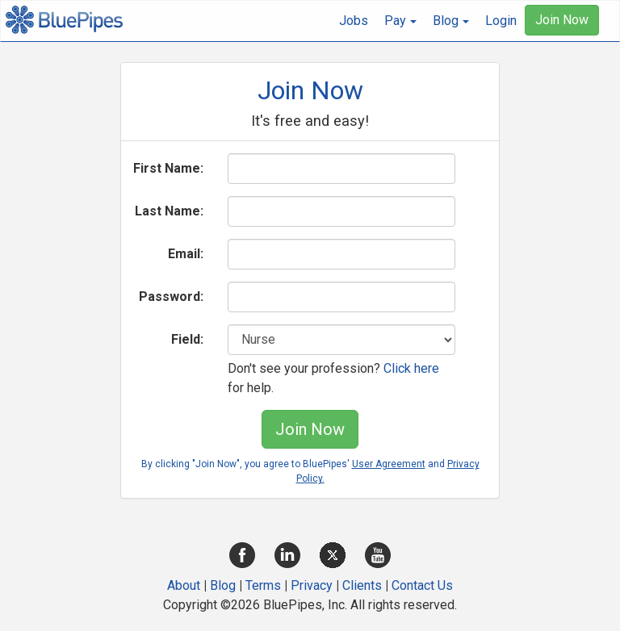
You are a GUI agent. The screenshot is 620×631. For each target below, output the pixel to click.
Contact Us (422, 585)
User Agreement (388, 464)
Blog (223, 585)
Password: (171, 296)
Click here (411, 368)
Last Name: (169, 211)
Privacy (312, 585)
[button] (400, 21)
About (183, 585)
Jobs (353, 20)
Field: (187, 339)
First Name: (168, 168)
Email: (185, 253)
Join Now (562, 19)
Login (501, 20)
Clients (362, 585)
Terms (263, 585)
